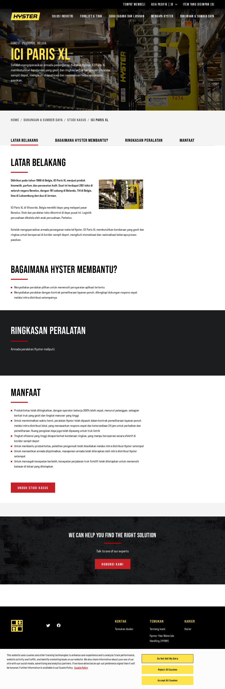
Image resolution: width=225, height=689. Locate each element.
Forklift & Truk (91, 16)
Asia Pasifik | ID (164, 4)
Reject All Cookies (167, 671)
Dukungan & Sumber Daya (43, 120)
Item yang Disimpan (198, 4)
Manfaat (187, 140)
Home (15, 120)
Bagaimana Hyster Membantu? (81, 140)
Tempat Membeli (134, 4)
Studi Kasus (76, 120)
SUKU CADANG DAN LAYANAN (126, 16)
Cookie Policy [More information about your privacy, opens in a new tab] (81, 669)
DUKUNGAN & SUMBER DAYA (197, 16)
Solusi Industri (62, 16)
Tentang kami (157, 629)
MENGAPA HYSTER (162, 16)
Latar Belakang (24, 140)
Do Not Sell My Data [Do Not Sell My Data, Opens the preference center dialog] (167, 660)
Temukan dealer (124, 629)
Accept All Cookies (167, 682)
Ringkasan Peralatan (144, 140)
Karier (187, 629)
